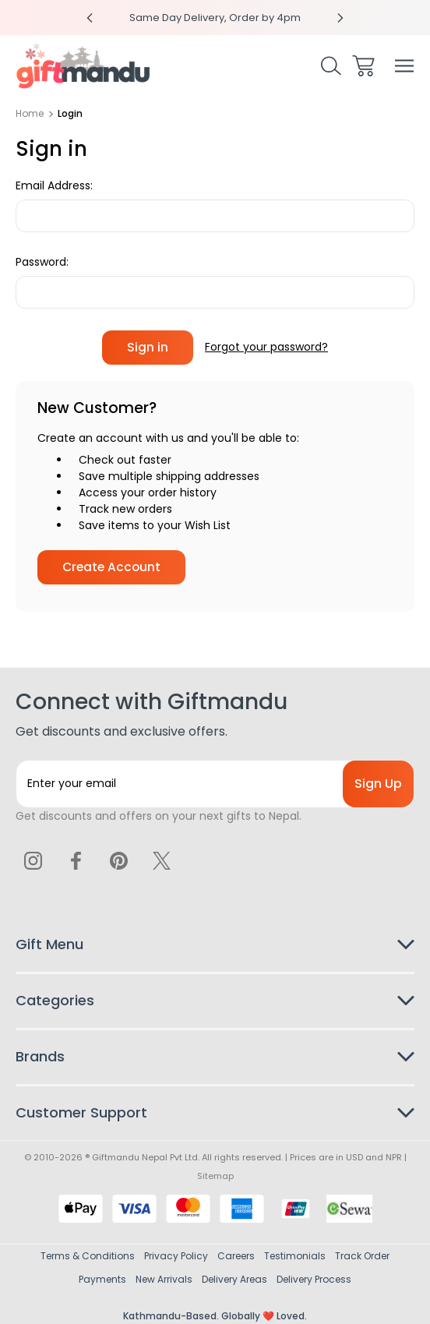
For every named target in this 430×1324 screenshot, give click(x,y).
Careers (236, 1255)
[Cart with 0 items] (363, 65)
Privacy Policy (176, 1255)
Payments (102, 1279)
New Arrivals (164, 1279)
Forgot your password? (266, 347)
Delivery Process (314, 1279)
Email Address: (54, 185)
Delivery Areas (234, 1279)
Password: (42, 262)
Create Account (111, 567)
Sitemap (215, 1176)
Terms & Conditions (88, 1255)
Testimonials (295, 1255)
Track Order (362, 1255)
